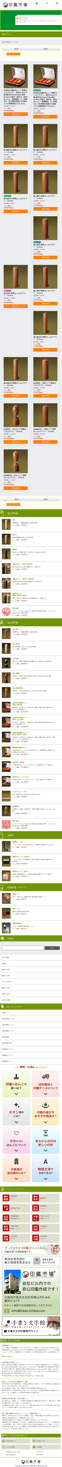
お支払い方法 (41, 1441)
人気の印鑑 (5, 957)
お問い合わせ (40, 1454)
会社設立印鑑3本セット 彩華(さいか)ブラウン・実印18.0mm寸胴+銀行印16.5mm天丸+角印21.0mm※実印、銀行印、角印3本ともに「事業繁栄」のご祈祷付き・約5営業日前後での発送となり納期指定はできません (45, 99)
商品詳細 (15, 114)
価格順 (16, 49)
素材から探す (6, 969)
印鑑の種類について (8, 1031)
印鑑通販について (7, 1061)
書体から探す (6, 988)
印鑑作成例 (5, 1037)
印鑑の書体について (8, 1025)
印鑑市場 (32, 1466)
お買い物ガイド (11, 1441)
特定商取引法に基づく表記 (13, 1452)
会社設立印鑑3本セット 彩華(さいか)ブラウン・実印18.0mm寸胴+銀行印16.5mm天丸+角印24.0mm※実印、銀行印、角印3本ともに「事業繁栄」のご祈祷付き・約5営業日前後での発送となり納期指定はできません (16, 96)
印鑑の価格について (8, 1018)
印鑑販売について (7, 1055)
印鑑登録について (7, 1049)
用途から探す (6, 994)
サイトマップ (40, 1452)
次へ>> (17, 54)
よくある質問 (10, 1447)
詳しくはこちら (8, 1356)
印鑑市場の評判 (7, 1043)
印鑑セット (5, 963)
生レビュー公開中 (7, 20)
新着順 (45, 49)
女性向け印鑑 (6, 1000)
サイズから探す (7, 982)
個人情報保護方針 (11, 1454)
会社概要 (39, 1447)
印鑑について (6, 1012)
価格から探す (6, 975)
